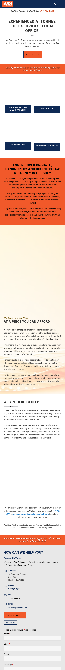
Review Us (10, 622)
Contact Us (32, 54)
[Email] (32, 648)
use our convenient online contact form (31, 514)
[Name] (32, 638)
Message (8, 664)
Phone (7, 654)
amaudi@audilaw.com (17, 607)
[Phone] (32, 658)
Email (7, 644)
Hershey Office (15, 615)
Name (7, 633)
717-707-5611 (47, 11)
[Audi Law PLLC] (7, 4)
